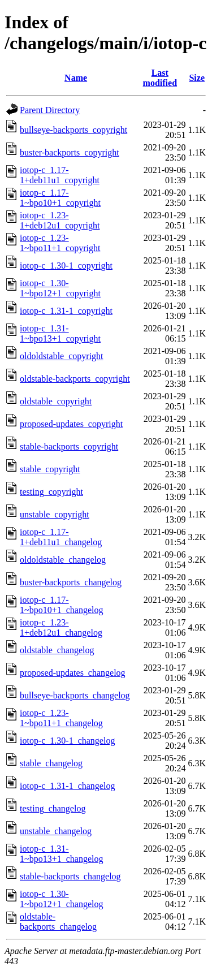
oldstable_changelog (57, 650)
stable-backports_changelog (70, 876)
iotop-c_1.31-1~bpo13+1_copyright (60, 333)
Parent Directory (50, 110)
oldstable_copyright (56, 401)
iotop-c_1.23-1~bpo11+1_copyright (60, 243)
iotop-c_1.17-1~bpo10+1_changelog (61, 605)
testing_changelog (52, 808)
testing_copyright (51, 492)
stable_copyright (50, 469)
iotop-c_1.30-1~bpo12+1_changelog (61, 899)
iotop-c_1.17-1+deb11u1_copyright (59, 175)
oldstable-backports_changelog (58, 921)
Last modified (160, 78)
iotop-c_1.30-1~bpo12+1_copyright (60, 288)
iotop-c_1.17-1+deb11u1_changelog (61, 537)
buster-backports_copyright (69, 152)
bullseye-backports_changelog (75, 695)
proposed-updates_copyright (71, 424)
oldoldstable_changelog (63, 559)
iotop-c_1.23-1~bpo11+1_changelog (61, 718)
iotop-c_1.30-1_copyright (66, 265)
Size (197, 78)
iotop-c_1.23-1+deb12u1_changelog (61, 627)
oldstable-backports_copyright (75, 378)
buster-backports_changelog (71, 582)
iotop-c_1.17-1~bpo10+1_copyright (60, 198)
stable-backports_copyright (69, 446)
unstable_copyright (54, 514)
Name (75, 78)
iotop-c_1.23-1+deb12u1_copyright (59, 220)
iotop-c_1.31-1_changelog (67, 786)
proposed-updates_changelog (73, 672)
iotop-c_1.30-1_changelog (67, 740)
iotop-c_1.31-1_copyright (66, 311)
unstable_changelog (56, 831)
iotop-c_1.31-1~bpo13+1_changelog (61, 854)
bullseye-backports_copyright (73, 130)
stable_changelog (51, 763)
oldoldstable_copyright (61, 356)
